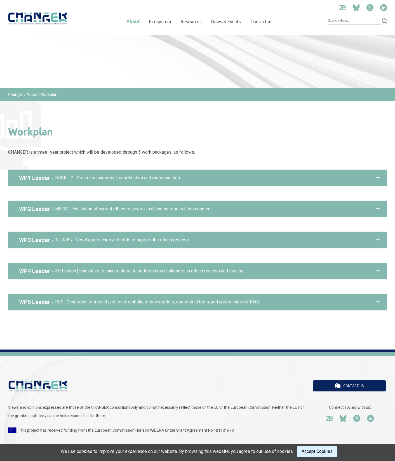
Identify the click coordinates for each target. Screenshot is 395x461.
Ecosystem (160, 21)
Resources (191, 21)
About (133, 21)
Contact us (261, 21)
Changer (15, 94)
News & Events (226, 21)
